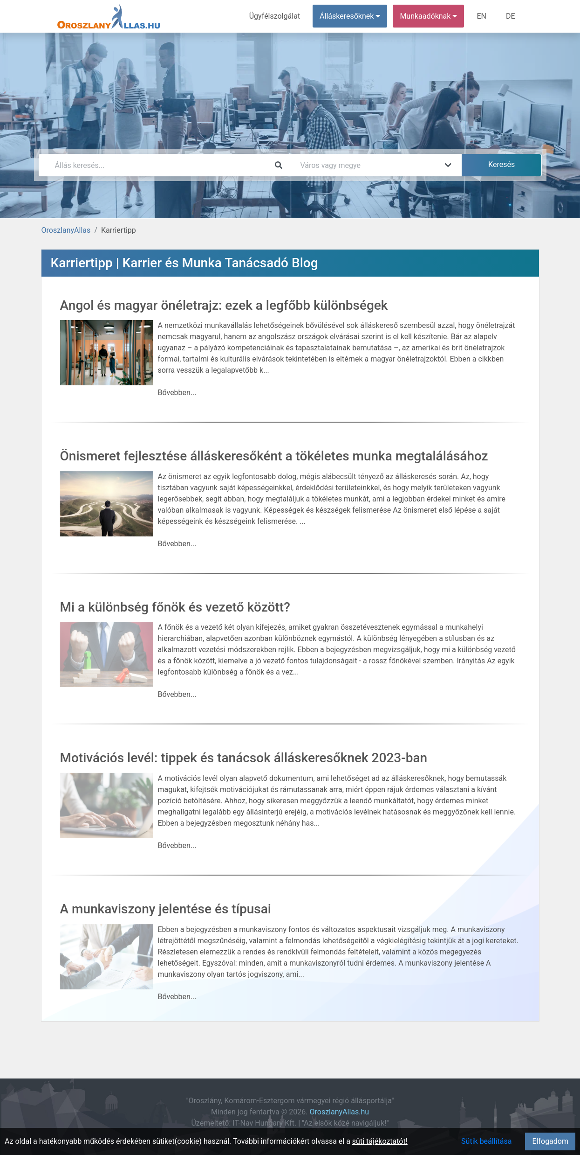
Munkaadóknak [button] (428, 16)
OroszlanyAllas (66, 230)
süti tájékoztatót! (380, 1141)
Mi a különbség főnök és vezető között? (175, 607)
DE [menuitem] (510, 16)
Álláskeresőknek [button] (350, 16)
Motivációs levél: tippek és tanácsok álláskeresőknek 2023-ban (244, 757)
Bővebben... (177, 392)
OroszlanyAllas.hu (339, 1111)
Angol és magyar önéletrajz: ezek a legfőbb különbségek (224, 305)
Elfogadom (550, 1141)
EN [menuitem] (481, 16)
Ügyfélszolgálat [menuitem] (274, 16)
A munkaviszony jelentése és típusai (165, 909)
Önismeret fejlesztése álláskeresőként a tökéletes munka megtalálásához (274, 456)
